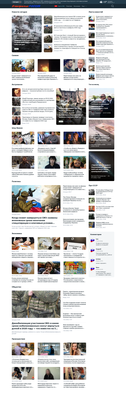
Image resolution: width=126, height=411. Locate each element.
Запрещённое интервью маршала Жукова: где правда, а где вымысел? (103, 199)
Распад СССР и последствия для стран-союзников (105, 207)
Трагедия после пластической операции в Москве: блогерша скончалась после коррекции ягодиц (74, 361)
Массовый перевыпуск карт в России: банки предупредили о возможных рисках (105, 34)
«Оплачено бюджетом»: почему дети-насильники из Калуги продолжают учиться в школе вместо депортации (22, 361)
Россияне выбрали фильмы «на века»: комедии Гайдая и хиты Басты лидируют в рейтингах (23, 150)
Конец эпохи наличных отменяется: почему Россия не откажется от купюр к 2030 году (22, 279)
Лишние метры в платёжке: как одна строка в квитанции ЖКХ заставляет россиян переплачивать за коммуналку (49, 255)
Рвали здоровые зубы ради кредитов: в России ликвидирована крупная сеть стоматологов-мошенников (22, 385)
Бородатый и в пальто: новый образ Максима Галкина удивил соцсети (23, 174)
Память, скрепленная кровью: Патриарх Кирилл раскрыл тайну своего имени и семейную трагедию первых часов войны (74, 293)
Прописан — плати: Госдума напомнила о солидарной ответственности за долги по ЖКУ (74, 255)
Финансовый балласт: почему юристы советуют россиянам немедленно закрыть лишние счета (22, 255)
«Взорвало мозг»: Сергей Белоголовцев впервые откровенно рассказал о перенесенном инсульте (47, 150)
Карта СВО (61, 6)
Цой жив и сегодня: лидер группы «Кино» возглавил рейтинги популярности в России (47, 174)
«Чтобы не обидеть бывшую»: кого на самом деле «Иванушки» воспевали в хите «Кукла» (74, 150)
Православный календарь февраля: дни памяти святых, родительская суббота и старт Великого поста (105, 76)
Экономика (77, 6)
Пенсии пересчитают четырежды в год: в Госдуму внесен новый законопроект (48, 279)
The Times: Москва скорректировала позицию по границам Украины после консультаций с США (74, 198)
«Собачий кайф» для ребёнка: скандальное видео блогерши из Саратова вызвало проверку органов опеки (75, 385)
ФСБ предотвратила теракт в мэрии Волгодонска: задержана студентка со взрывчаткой (48, 385)
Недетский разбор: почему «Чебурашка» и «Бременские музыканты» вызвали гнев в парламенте (74, 174)
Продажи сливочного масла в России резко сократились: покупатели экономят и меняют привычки (75, 279)
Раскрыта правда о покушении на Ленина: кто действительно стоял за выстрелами (104, 216)
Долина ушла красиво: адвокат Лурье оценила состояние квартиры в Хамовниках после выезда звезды (104, 67)
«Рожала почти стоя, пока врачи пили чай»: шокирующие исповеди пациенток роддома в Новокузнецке (49, 361)
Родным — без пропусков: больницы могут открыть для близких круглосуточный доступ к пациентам (73, 315)
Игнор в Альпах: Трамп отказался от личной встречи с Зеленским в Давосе (74, 209)
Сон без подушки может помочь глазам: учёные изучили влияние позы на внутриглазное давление (74, 304)
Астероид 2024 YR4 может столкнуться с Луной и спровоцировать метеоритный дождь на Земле (104, 26)
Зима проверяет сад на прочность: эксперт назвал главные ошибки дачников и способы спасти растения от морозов (73, 326)
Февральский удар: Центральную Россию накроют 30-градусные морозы (103, 59)
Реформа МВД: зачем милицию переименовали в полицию (104, 224)
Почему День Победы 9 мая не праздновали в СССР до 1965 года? (104, 191)
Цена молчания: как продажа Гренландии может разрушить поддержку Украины (74, 220)
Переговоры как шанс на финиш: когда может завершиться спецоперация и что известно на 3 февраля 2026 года (74, 77)
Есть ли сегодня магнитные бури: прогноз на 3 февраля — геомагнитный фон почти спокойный (104, 51)
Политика (69, 6)
